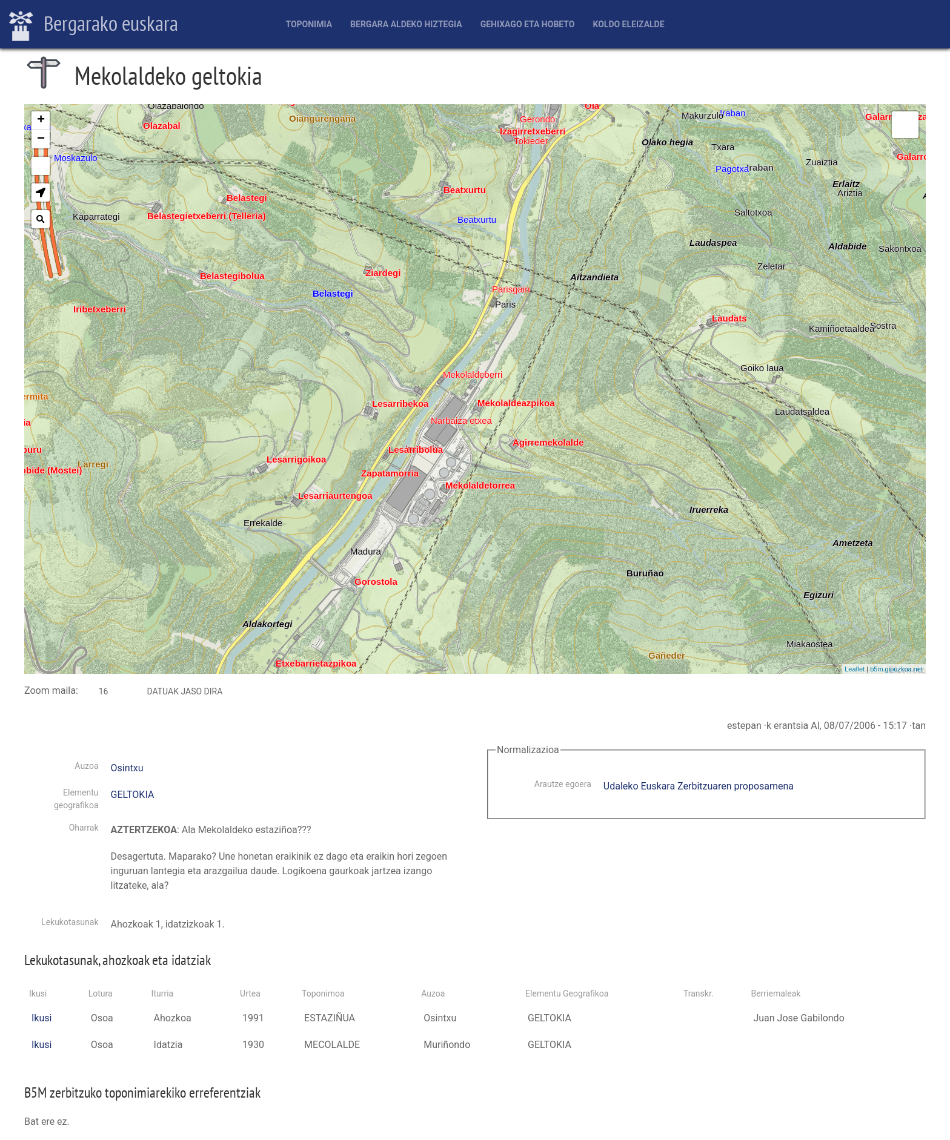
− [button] (41, 139)
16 (103, 691)
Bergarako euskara (93, 25)
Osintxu (127, 768)
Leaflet (855, 669)
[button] (41, 192)
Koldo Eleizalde (628, 24)
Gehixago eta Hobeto (527, 24)
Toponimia (308, 24)
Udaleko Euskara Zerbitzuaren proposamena (698, 786)
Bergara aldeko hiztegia (406, 24)
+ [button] (41, 120)
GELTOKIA (132, 794)
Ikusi (41, 1018)
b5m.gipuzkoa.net (896, 669)
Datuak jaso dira (184, 691)
